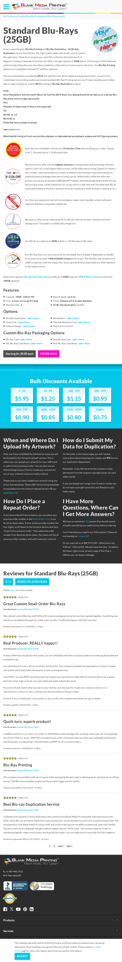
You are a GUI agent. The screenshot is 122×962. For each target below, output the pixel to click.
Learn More (33, 318)
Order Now (48, 353)
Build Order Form (41, 519)
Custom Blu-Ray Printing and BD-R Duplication (41, 16)
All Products (9, 16)
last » (69, 846)
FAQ (86, 521)
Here (17, 129)
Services (8, 931)
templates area (10, 492)
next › (61, 846)
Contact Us (82, 536)
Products (8, 920)
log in (13, 590)
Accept (22, 956)
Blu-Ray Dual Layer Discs (36, 276)
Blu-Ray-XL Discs (90, 276)
